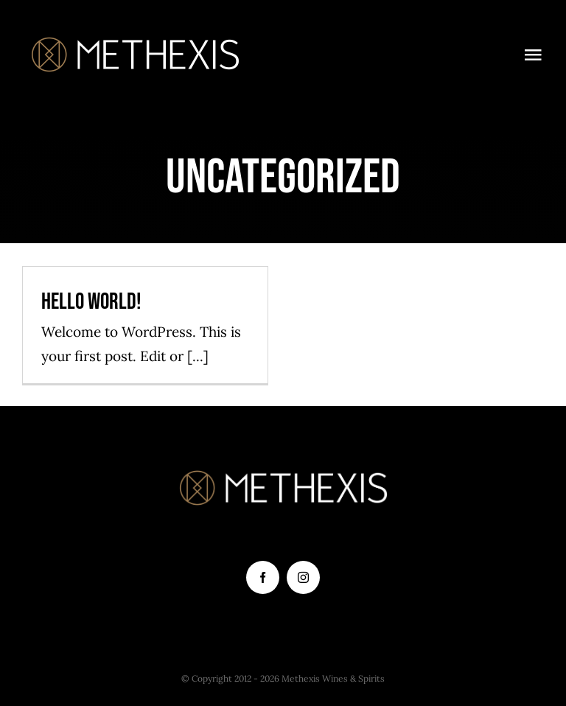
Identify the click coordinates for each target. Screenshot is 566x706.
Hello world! (91, 301)
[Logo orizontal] (135, 36)
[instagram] (303, 577)
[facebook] (262, 577)
